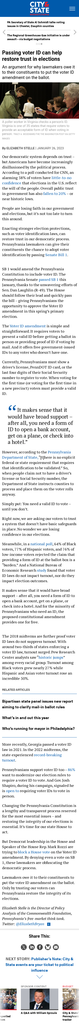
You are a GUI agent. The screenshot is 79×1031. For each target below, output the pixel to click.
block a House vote (34, 851)
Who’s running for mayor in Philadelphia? (38, 728)
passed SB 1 (49, 279)
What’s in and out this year (25, 717)
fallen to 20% (55, 193)
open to (12, 790)
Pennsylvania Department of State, (36, 454)
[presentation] (4, 1005)
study (41, 570)
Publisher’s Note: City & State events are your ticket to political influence (39, 964)
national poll (41, 543)
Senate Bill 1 (56, 254)
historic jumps (51, 657)
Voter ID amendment (28, 325)
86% (71, 769)
